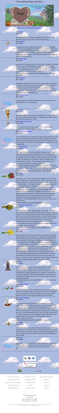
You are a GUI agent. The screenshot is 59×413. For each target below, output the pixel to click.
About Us (46, 385)
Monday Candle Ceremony (13, 382)
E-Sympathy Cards (30, 379)
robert (21, 337)
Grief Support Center (13, 385)
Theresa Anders (24, 95)
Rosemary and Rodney (26, 205)
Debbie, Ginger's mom (26, 121)
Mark (21, 322)
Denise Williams (24, 284)
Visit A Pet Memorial (13, 379)
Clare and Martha (24, 297)
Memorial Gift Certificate (46, 377)
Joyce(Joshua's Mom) (26, 131)
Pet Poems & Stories (30, 377)
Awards (46, 388)
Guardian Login (30, 388)
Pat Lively (22, 77)
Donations (46, 379)
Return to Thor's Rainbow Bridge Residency (29, 28)
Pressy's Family (24, 229)
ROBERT (22, 41)
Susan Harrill (23, 58)
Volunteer (30, 385)
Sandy (21, 109)
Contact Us (46, 382)
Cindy (21, 31)
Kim (21, 261)
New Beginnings (30, 382)
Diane (21, 173)
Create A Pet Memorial (13, 377)
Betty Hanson (23, 146)
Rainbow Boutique (13, 388)
